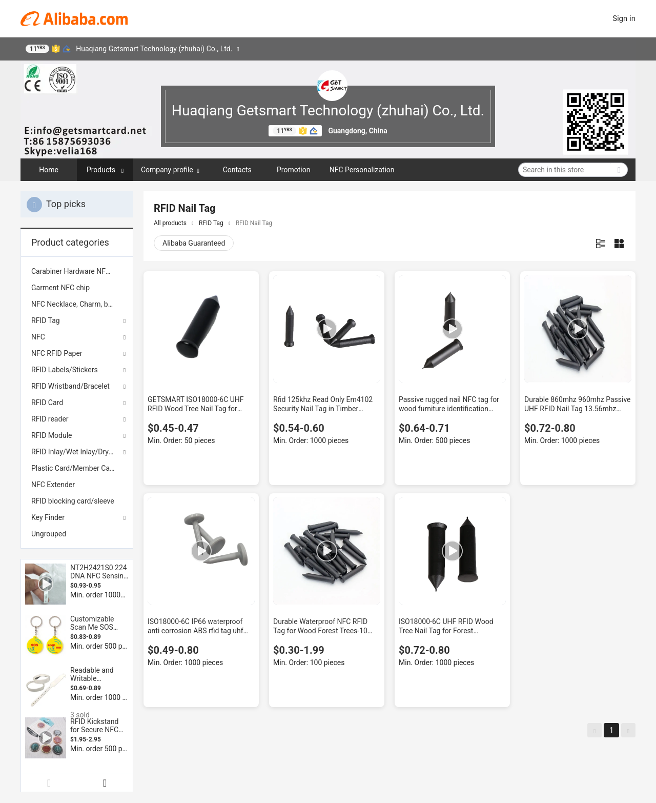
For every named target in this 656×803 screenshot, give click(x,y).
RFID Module (51, 435)
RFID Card (47, 402)
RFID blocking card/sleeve (72, 501)
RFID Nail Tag (254, 223)
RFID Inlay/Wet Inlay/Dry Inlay (76, 452)
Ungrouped (48, 534)
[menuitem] (77, 271)
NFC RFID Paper (57, 353)
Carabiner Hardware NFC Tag (76, 271)
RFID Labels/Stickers (64, 370)
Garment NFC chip (60, 288)
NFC (38, 337)
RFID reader (50, 419)
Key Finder (48, 517)
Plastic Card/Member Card (73, 468)
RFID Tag (45, 320)
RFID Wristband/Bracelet (70, 386)
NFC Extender (53, 484)
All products (170, 223)
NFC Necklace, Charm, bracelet (76, 304)
